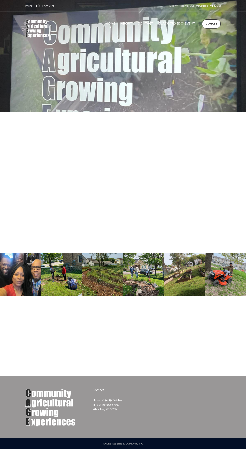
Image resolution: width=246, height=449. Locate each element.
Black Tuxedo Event (177, 23)
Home (110, 23)
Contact (145, 23)
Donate (211, 23)
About (126, 23)
